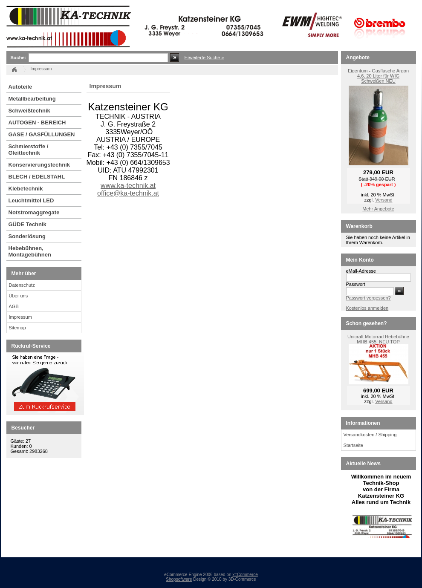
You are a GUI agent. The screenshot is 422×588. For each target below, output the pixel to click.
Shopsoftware (179, 579)
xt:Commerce (244, 574)
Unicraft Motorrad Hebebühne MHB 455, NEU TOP (378, 339)
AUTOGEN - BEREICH (37, 122)
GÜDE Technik (27, 224)
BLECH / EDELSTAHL (37, 176)
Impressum (20, 317)
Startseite (353, 445)
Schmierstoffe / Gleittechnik (29, 149)
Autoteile (20, 87)
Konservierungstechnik (39, 164)
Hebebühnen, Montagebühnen (30, 251)
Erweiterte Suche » (204, 57)
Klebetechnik (26, 188)
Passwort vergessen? (368, 297)
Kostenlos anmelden (367, 308)
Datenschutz (22, 285)
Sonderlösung (27, 236)
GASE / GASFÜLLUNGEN (42, 134)
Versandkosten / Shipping (370, 434)
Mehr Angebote (378, 208)
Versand (383, 199)
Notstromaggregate (34, 212)
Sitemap (17, 327)
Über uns (18, 295)
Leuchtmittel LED (31, 200)
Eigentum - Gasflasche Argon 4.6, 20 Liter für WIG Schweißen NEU (378, 76)
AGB (14, 306)
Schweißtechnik (29, 110)
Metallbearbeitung (32, 98)
